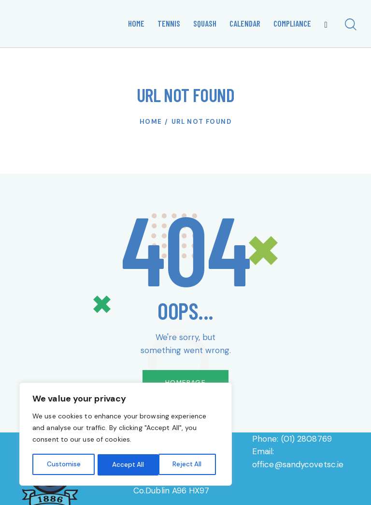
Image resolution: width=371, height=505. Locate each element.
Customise (63, 464)
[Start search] (350, 25)
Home (151, 122)
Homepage (185, 382)
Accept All (188, 464)
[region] (125, 435)
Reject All (127, 464)
